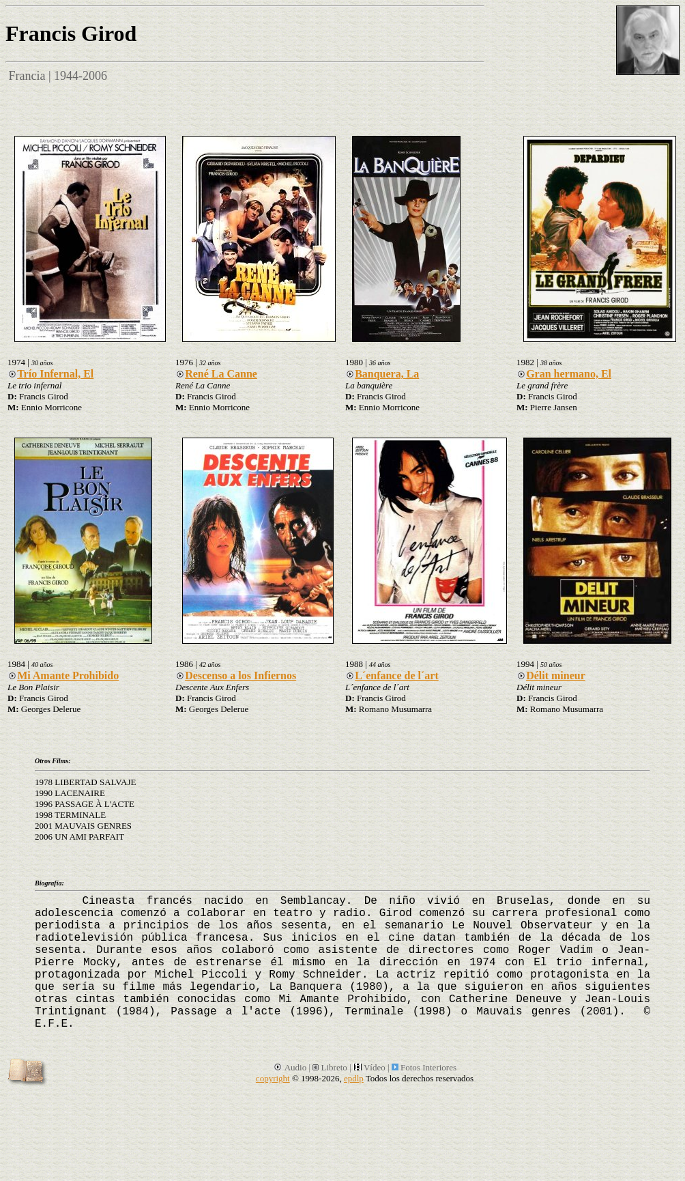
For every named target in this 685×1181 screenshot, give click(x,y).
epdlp (354, 1078)
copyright (273, 1078)
